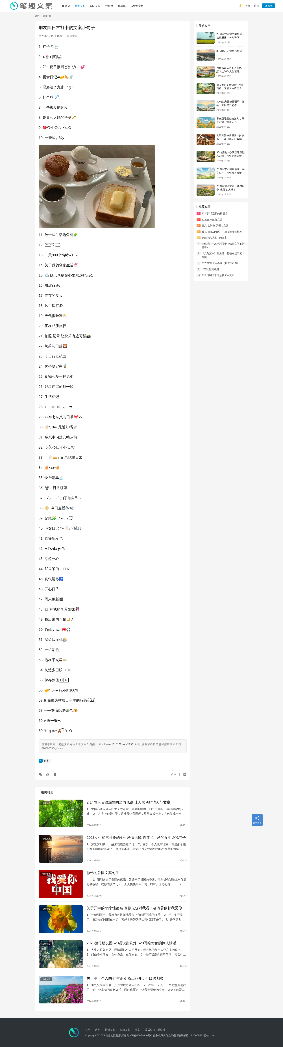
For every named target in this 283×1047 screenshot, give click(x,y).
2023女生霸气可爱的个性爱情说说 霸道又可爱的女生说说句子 (136, 838)
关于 (87, 1029)
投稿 (268, 6)
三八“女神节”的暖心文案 (215, 225)
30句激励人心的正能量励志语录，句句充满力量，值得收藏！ (230, 156)
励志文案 (95, 5)
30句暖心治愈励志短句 (229, 51)
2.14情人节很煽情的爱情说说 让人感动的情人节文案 (128, 802)
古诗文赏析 (137, 5)
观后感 (122, 5)
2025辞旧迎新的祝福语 (214, 213)
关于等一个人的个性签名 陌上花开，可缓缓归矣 (125, 978)
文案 (46, 760)
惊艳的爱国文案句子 (103, 873)
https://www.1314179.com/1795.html (118, 744)
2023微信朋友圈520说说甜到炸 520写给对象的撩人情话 (131, 943)
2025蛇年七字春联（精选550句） (220, 263)
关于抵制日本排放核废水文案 (218, 275)
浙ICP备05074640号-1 (139, 1035)
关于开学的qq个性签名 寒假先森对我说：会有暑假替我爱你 (134, 908)
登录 (247, 5)
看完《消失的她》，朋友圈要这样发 (222, 231)
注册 (256, 5)
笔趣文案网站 (66, 744)
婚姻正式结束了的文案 (214, 237)
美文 (137, 1029)
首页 (66, 6)
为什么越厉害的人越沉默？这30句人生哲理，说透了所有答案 (230, 71)
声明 (97, 1029)
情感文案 (80, 5)
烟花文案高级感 (210, 269)
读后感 (109, 5)
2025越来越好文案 (212, 219)
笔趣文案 (111, 1035)
